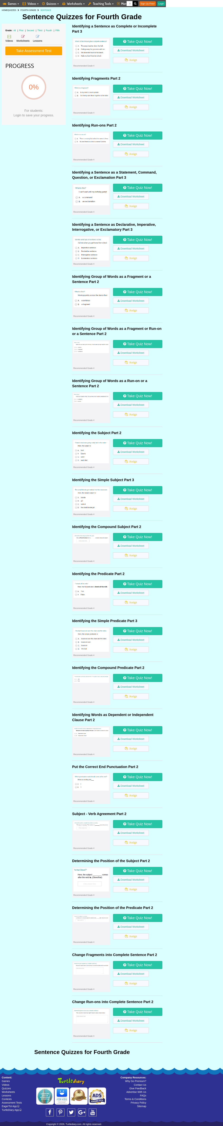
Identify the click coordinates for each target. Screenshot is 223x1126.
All (14, 30)
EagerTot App (10, 1106)
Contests (7, 1099)
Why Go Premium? (135, 1081)
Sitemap (141, 1106)
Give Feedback (137, 1088)
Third (40, 30)
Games (6, 1081)
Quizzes (6, 1088)
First (21, 30)
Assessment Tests (12, 1102)
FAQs (143, 1095)
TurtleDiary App (11, 1110)
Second (31, 30)
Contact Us (140, 1084)
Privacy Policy (138, 1102)
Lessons (6, 1095)
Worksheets (8, 1092)
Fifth (57, 30)
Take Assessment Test (33, 51)
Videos (5, 1084)
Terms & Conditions (135, 1099)
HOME (5, 10)
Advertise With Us (136, 1092)
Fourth (49, 30)
